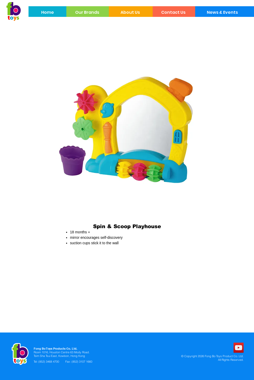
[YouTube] (239, 348)
